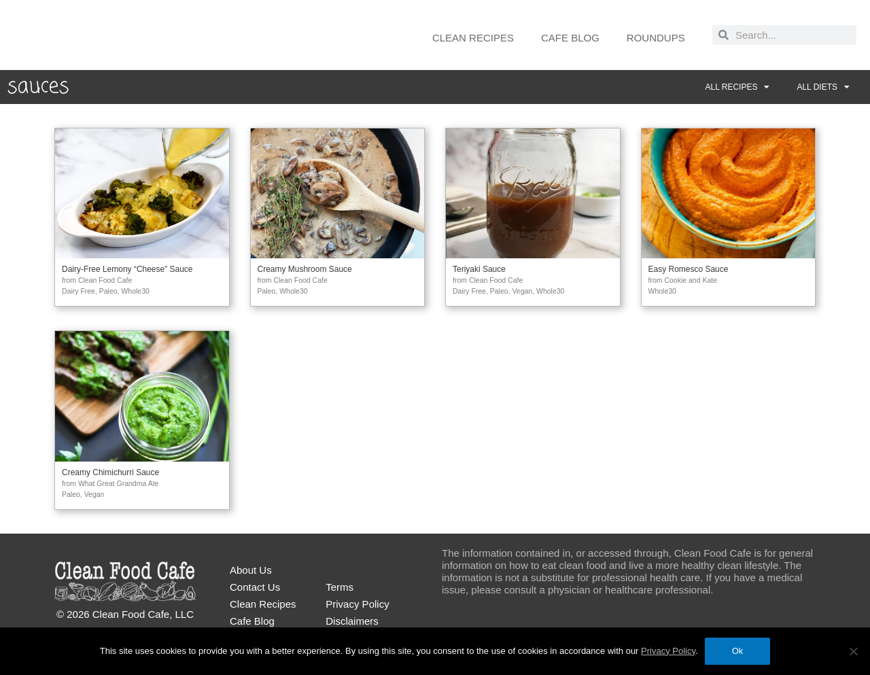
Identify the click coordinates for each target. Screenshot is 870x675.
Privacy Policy (357, 604)
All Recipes (737, 87)
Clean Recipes (473, 38)
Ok (738, 651)
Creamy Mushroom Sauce (305, 269)
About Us (251, 570)
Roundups (656, 38)
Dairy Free (78, 291)
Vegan (522, 291)
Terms (339, 587)
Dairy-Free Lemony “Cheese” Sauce (127, 269)
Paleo (108, 291)
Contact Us (255, 587)
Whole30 (136, 291)
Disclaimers (352, 621)
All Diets (823, 87)
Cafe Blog (570, 38)
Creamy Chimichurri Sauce (110, 472)
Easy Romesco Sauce (688, 269)
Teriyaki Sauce (479, 269)
